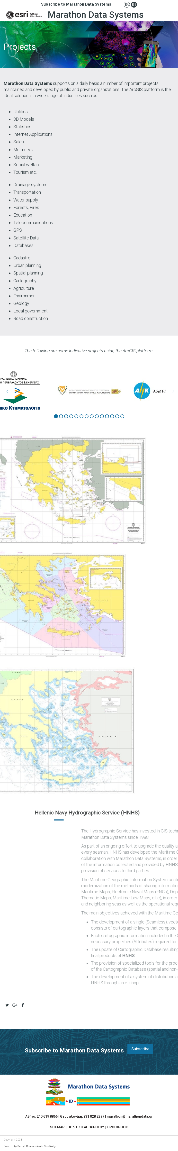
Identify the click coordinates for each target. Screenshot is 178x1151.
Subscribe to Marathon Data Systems (76, 4)
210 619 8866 (47, 1116)
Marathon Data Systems (74, 15)
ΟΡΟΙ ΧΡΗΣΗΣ (118, 1127)
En (134, 4)
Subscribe (140, 1048)
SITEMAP (57, 1127)
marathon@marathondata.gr (130, 1116)
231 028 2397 (93, 1116)
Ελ (127, 4)
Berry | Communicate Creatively (36, 1146)
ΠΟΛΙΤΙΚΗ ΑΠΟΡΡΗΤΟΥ (86, 1127)
